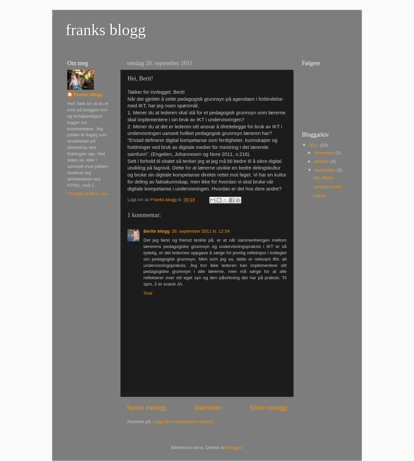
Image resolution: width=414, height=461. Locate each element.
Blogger (234, 447)
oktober (322, 161)
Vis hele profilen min (87, 193)
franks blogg (106, 30)
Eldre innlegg (268, 407)
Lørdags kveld (327, 186)
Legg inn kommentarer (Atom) (182, 421)
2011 (314, 145)
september (325, 170)
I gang (319, 195)
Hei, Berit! (323, 177)
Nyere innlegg (146, 407)
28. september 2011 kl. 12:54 (201, 231)
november (324, 152)
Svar (148, 292)
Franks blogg (88, 94)
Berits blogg (156, 231)
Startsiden (208, 407)
